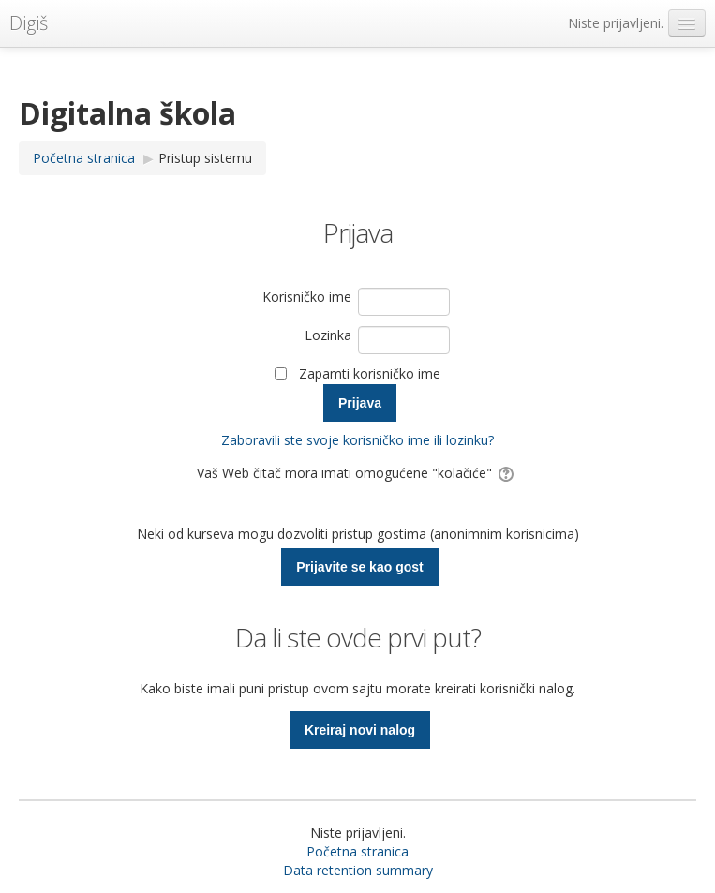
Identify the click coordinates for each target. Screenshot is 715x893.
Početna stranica (357, 851)
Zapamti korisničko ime (369, 373)
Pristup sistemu (205, 158)
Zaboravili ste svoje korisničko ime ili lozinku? (357, 440)
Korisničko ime (306, 296)
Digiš (28, 23)
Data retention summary (358, 870)
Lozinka (328, 335)
